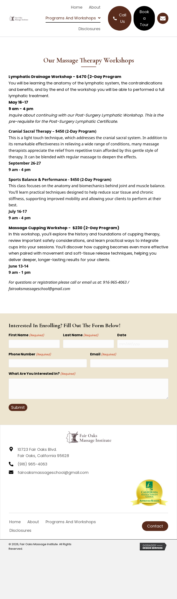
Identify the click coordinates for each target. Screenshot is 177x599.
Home (15, 521)
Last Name (80, 335)
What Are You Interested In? (42, 373)
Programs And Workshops (71, 521)
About (33, 521)
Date (121, 335)
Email (103, 354)
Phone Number (30, 354)
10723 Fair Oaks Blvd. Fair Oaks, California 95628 (43, 453)
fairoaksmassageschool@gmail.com (53, 472)
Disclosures (20, 530)
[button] (162, 18)
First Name (26, 335)
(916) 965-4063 (32, 464)
